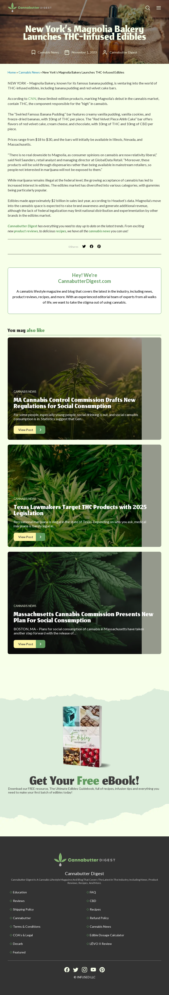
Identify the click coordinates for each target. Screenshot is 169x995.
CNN (32, 98)
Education (20, 892)
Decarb (18, 944)
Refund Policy (99, 918)
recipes (61, 231)
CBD (93, 901)
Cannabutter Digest (22, 226)
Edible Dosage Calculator (107, 935)
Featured (19, 952)
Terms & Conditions (26, 926)
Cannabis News (29, 72)
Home (12, 72)
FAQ (93, 892)
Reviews (19, 901)
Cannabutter (22, 918)
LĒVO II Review (101, 944)
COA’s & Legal (23, 935)
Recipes (95, 909)
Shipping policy (23, 909)
